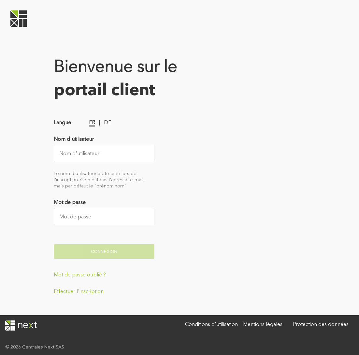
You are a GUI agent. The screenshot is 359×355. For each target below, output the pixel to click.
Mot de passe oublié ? (80, 275)
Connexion (104, 251)
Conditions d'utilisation (211, 324)
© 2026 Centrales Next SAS (34, 347)
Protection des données (321, 324)
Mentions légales (262, 324)
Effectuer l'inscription (79, 291)
